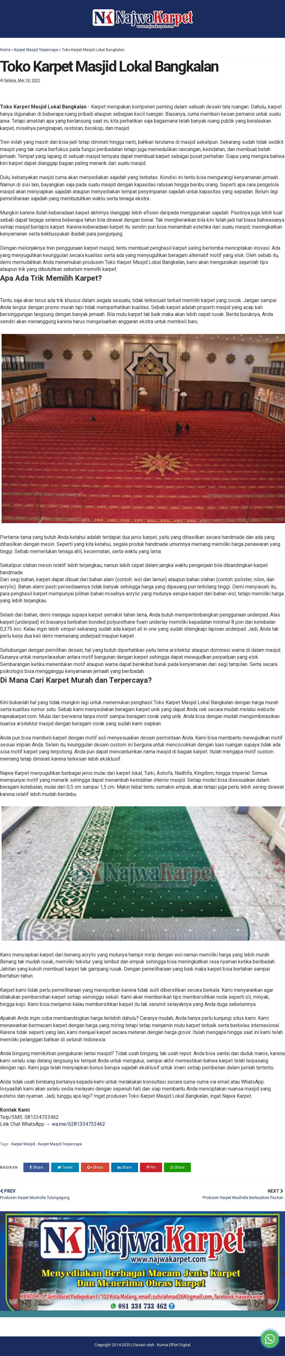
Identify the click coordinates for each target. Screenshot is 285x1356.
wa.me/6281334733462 (78, 1124)
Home (5, 50)
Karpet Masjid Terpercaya (36, 50)
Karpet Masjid (23, 1144)
